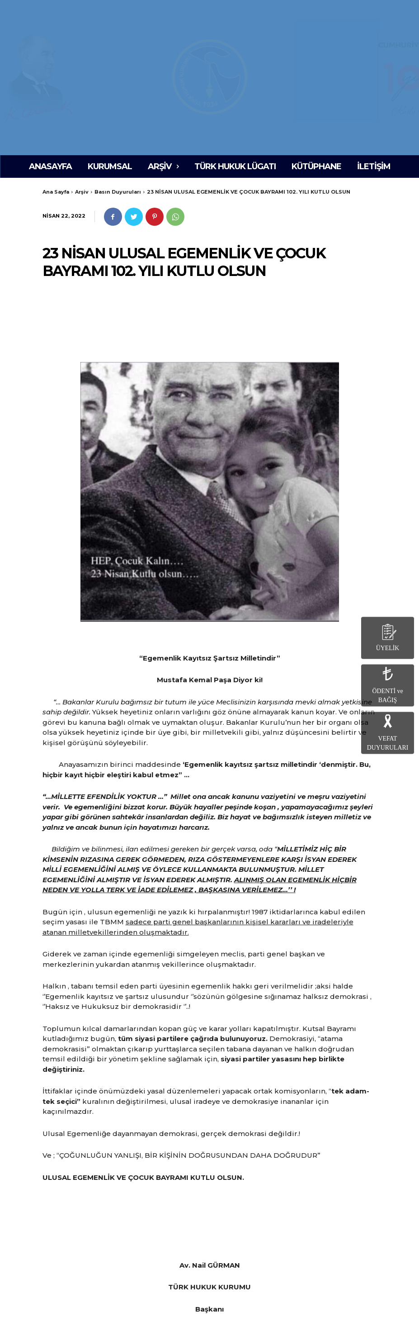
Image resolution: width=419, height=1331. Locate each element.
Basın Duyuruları (117, 192)
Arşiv (82, 192)
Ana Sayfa (55, 192)
